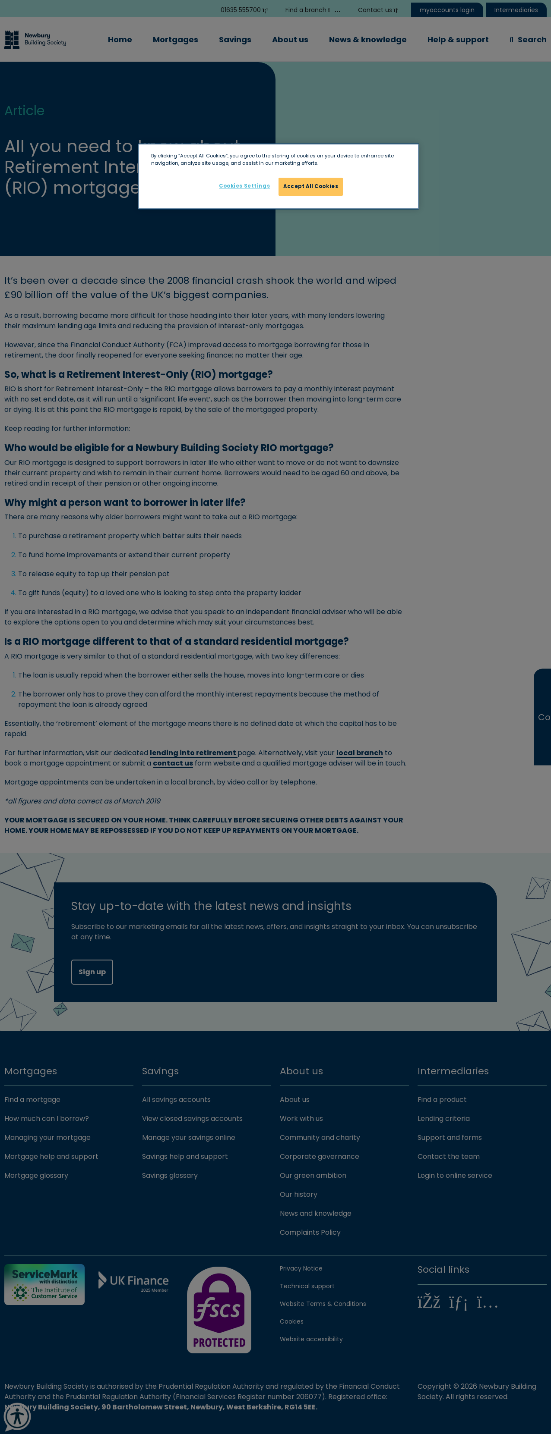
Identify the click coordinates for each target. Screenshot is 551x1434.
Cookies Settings (244, 185)
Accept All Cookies (310, 186)
